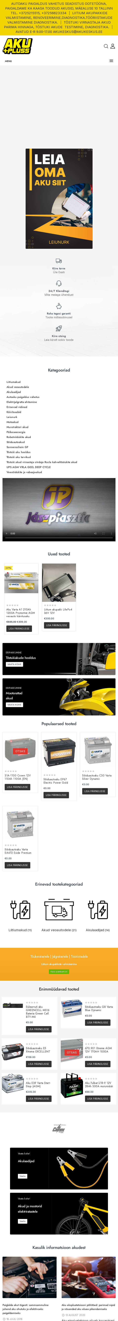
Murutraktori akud (17, 696)
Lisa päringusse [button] (19, 897)
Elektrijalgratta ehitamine (22, 671)
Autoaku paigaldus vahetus (23, 666)
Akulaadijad (14, 661)
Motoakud (12, 691)
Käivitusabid (14, 681)
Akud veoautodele (18, 656)
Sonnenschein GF (17, 716)
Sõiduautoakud (16, 711)
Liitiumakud (13, 651)
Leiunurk (12, 686)
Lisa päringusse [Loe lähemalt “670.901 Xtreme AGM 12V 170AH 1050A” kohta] (97, 1064)
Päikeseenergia (16, 701)
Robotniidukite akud (19, 706)
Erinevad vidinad (17, 676)
